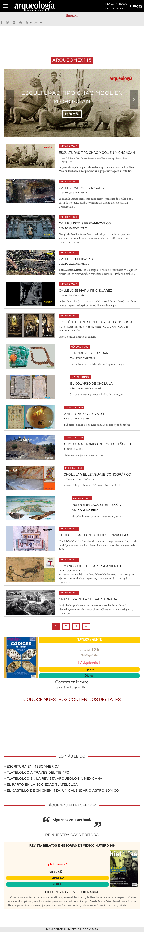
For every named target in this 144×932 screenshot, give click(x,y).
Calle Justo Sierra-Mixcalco (85, 223)
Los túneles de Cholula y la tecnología (95, 322)
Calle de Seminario (76, 259)
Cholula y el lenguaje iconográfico (97, 474)
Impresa (89, 669)
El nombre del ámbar (89, 353)
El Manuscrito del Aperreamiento (90, 566)
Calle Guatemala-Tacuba (81, 188)
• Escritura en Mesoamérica (32, 766)
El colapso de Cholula (91, 383)
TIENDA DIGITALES (116, 9)
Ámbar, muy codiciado (84, 414)
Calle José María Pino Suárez (85, 290)
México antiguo (69, 146)
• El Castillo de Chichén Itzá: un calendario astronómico (61, 790)
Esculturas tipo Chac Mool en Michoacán (97, 152)
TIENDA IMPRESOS (116, 4)
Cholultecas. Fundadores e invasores (94, 535)
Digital (89, 675)
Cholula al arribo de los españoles (97, 444)
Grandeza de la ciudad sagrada (88, 599)
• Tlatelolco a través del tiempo (37, 772)
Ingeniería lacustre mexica (96, 505)
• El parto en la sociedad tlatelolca (41, 784)
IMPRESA (57, 878)
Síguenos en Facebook (72, 819)
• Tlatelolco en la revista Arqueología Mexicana (53, 778)
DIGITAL (57, 884)
